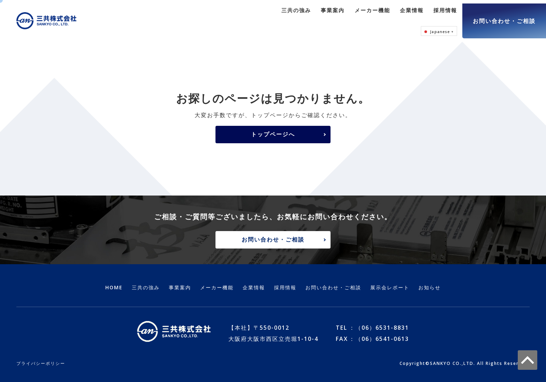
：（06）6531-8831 (379, 322)
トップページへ (273, 127)
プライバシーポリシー (40, 357)
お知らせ (429, 281)
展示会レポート (389, 281)
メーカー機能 (329, 17)
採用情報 (399, 17)
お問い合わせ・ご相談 (504, 17)
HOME (114, 281)
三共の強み (256, 17)
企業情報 (367, 17)
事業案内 (291, 17)
